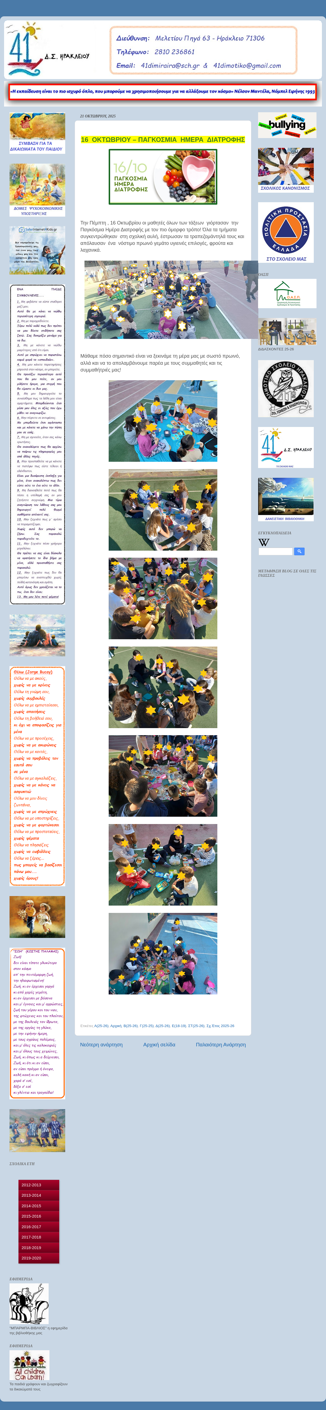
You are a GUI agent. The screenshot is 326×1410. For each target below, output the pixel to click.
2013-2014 (31, 1195)
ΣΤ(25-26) (196, 1026)
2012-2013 (31, 1185)
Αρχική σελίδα (159, 1044)
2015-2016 (31, 1216)
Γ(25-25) (147, 1026)
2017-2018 (31, 1237)
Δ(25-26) (163, 1026)
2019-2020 (31, 1258)
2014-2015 (31, 1205)
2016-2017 (31, 1226)
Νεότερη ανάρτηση (101, 1044)
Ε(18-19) (179, 1026)
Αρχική (115, 1026)
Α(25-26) (101, 1026)
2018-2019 (31, 1247)
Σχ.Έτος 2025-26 (220, 1026)
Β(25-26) (131, 1026)
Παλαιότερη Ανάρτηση (221, 1044)
